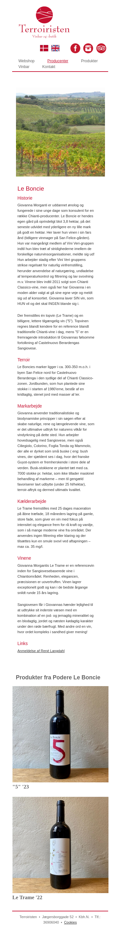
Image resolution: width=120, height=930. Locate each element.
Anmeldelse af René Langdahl (41, 651)
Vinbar (24, 67)
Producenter (57, 61)
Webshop (27, 61)
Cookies (70, 922)
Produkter (89, 61)
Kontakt (48, 67)
